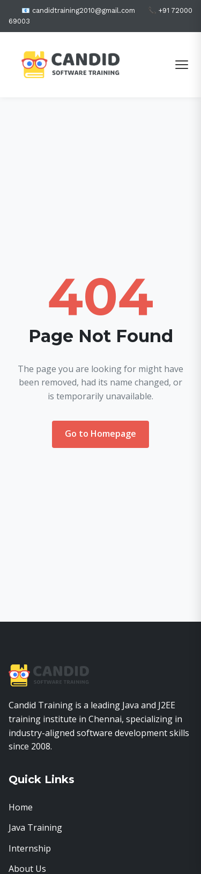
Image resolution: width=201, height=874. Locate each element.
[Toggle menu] (181, 64)
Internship (30, 848)
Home (21, 807)
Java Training (35, 827)
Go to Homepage (100, 433)
